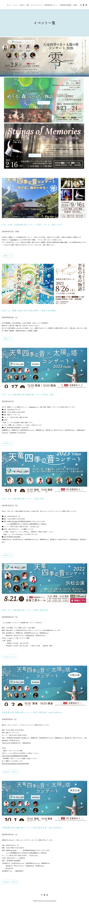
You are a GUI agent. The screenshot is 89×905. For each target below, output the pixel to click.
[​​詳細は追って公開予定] (10, 772)
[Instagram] (86, 5)
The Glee (15, 521)
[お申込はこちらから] (10, 657)
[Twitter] (83, 5)
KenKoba (32, 407)
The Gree (13, 850)
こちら (9, 638)
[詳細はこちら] (43, 103)
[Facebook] (81, 5)
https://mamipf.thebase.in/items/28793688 (15, 763)
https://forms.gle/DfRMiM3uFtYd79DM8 (15, 755)
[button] (8, 443)
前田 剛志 (13, 239)
